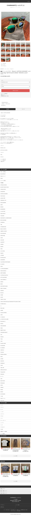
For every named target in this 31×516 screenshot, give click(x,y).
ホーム (2, 63)
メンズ (4, 64)
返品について (3, 94)
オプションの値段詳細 (4, 93)
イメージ (23, 109)
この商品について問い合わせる (5, 103)
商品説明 (7, 109)
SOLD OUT (4, 63)
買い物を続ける (3, 105)
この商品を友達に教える (4, 102)
